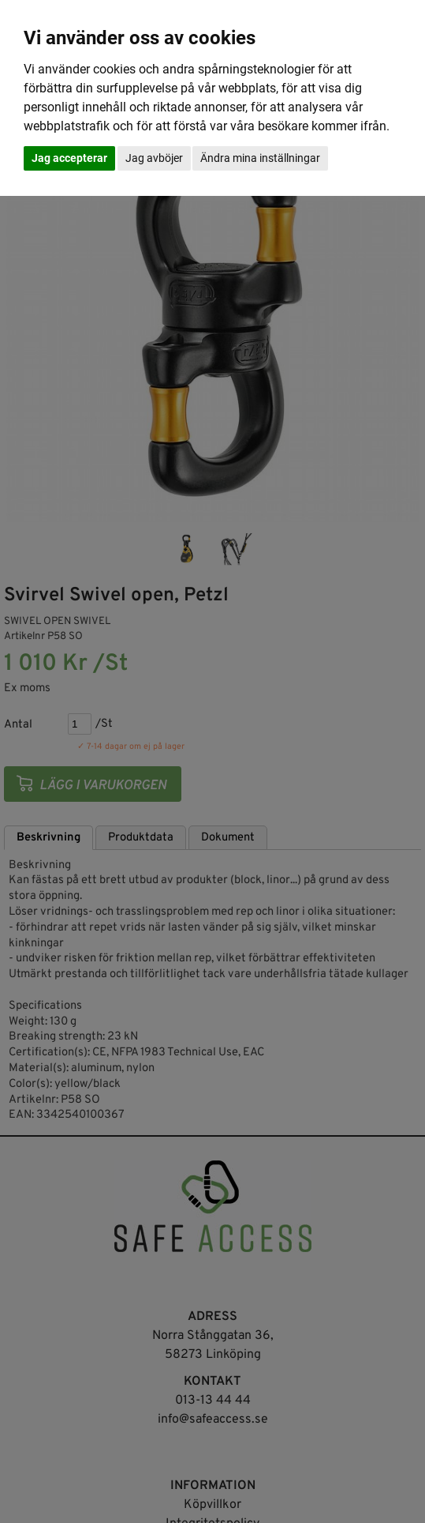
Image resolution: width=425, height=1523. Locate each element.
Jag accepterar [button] (69, 158)
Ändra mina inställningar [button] (260, 158)
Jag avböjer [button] (154, 158)
